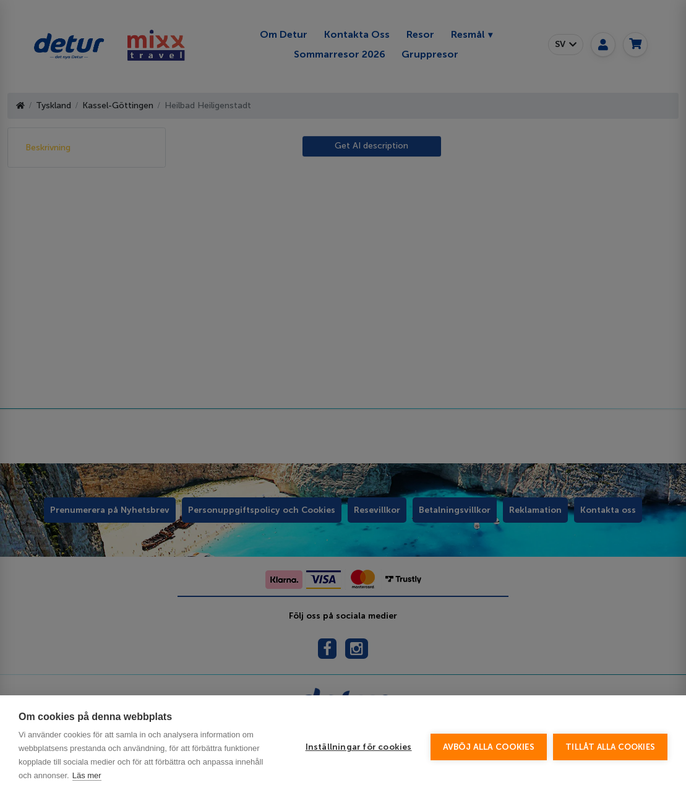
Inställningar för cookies (359, 747)
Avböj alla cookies (489, 747)
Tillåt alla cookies (610, 747)
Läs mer (86, 775)
